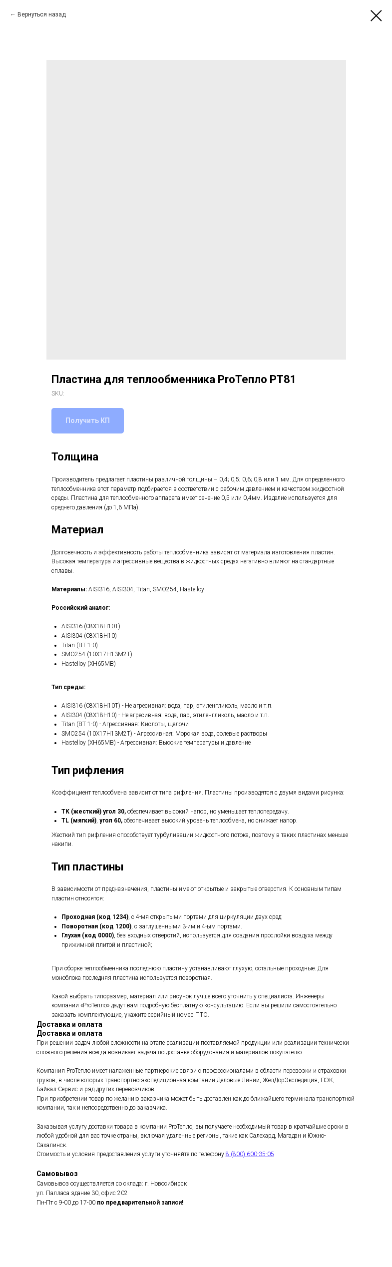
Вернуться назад (41, 14)
